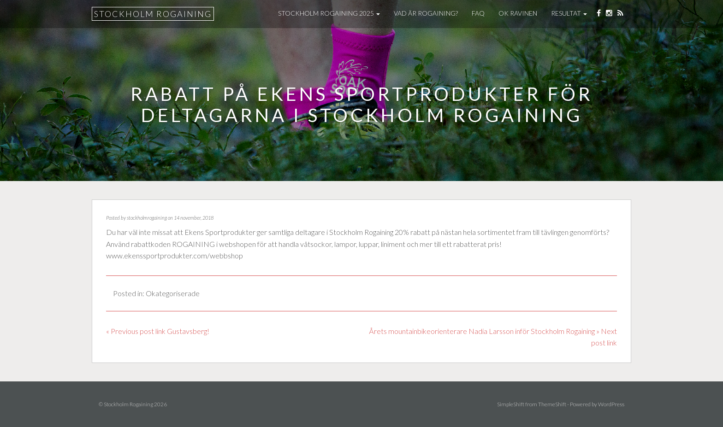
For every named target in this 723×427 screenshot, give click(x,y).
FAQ (478, 13)
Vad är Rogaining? (426, 13)
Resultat (569, 13)
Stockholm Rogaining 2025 (329, 13)
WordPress (611, 404)
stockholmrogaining (147, 218)
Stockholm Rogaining (153, 14)
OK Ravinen (517, 13)
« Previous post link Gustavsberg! (157, 331)
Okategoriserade (173, 293)
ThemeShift (552, 404)
